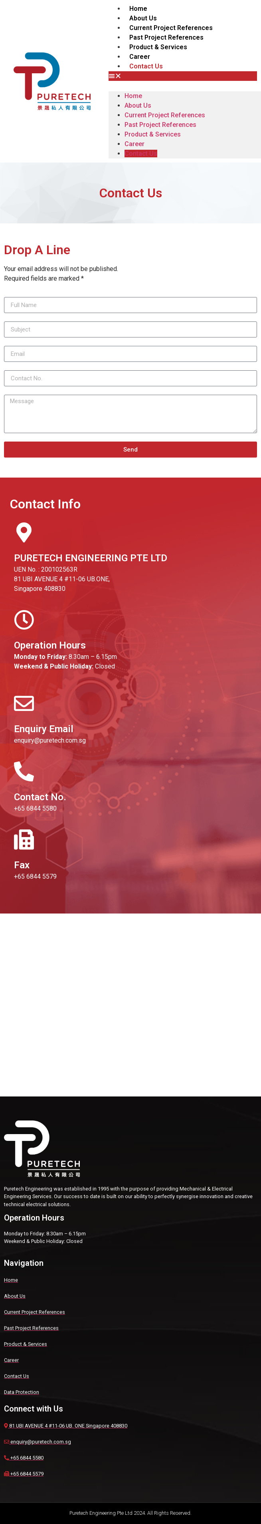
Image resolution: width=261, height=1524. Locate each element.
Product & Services (158, 47)
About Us (143, 18)
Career (139, 56)
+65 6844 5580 (35, 808)
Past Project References (166, 37)
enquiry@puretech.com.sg (50, 740)
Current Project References (171, 28)
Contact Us (146, 66)
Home (138, 8)
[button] (183, 76)
